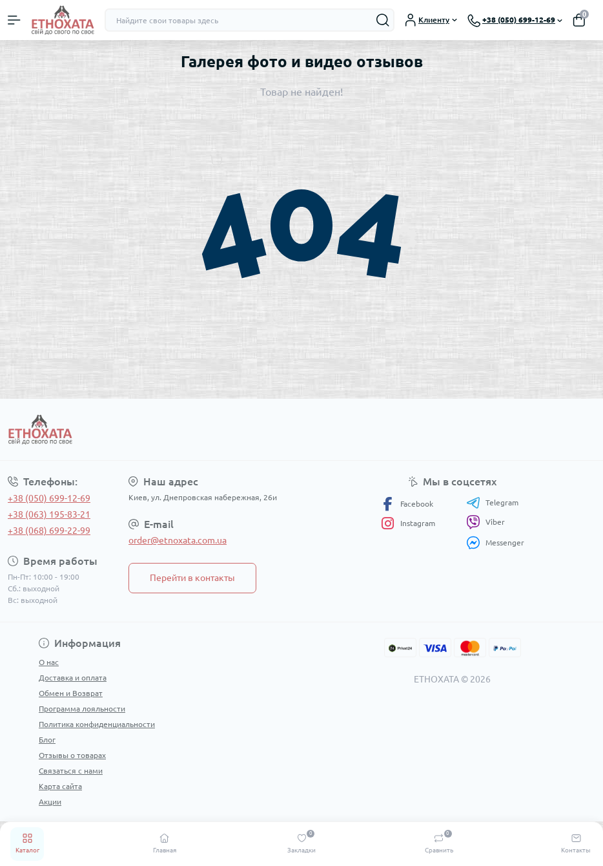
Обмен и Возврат (71, 693)
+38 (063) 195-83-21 (49, 514)
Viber (485, 522)
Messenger (495, 542)
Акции (50, 801)
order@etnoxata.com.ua (177, 540)
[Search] (382, 20)
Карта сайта (60, 786)
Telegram (492, 503)
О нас (49, 662)
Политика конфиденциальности (97, 724)
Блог (47, 739)
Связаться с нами (71, 770)
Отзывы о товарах (72, 755)
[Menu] (14, 20)
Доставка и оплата (73, 677)
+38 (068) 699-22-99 (49, 530)
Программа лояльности (82, 708)
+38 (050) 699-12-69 (49, 498)
